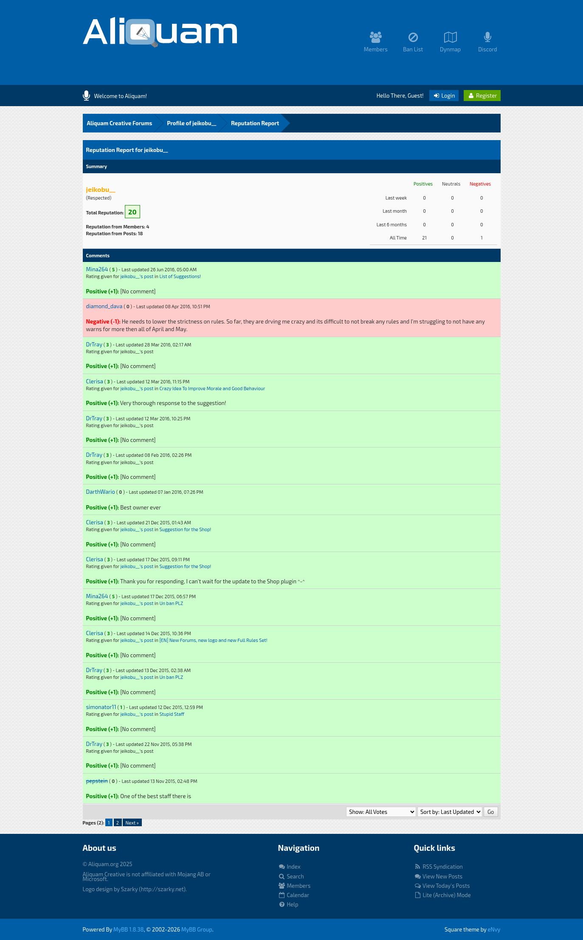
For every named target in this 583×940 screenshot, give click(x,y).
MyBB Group (196, 929)
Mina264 (97, 269)
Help (288, 904)
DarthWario (100, 491)
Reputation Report (255, 123)
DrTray (94, 344)
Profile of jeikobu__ (191, 123)
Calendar (294, 895)
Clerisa (94, 381)
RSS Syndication (438, 866)
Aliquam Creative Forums (119, 123)
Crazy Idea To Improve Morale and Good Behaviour (212, 388)
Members (294, 885)
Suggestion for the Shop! (185, 529)
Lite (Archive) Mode (442, 895)
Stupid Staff (171, 714)
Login (444, 95)
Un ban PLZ (171, 603)
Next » (131, 822)
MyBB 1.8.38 (128, 929)
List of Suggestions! (180, 276)
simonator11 (101, 707)
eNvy (494, 929)
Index (289, 866)
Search (291, 876)
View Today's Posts (442, 885)
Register (482, 95)
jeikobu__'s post (136, 276)
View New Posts (438, 876)
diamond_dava (104, 306)
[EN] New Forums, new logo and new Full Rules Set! (213, 640)
